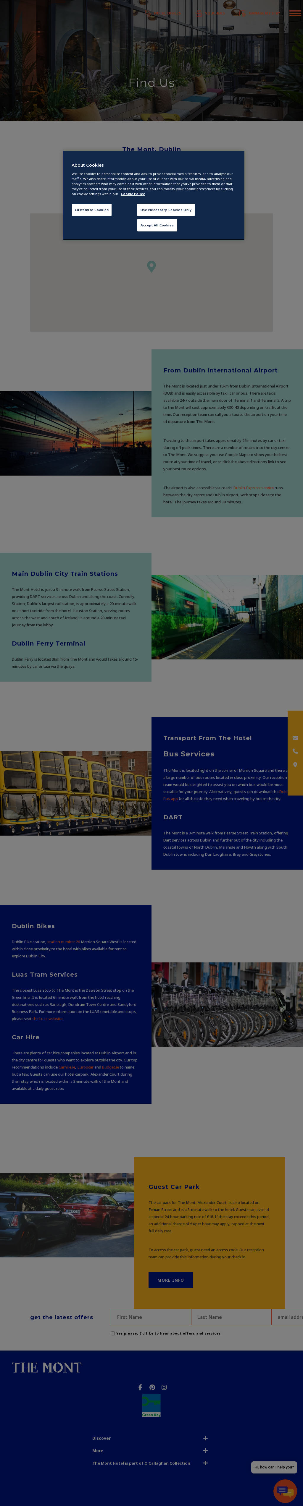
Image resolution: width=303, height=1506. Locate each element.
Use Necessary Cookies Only (166, 209)
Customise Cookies (92, 209)
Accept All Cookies (157, 225)
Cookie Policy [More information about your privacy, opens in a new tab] (133, 194)
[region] (153, 195)
